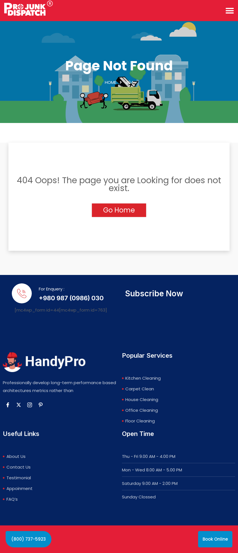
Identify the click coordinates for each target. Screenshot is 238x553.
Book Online (215, 539)
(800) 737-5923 (28, 539)
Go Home (119, 210)
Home (110, 83)
